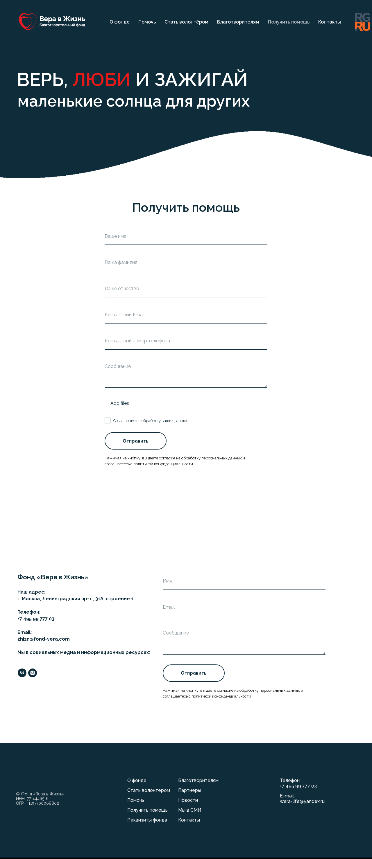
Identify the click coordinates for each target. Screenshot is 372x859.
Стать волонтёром (186, 22)
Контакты (329, 22)
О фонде (120, 22)
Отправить (136, 441)
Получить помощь (289, 22)
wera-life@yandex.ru (302, 801)
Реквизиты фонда (147, 820)
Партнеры (189, 790)
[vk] (22, 672)
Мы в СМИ (189, 810)
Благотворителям (238, 22)
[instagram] (32, 672)
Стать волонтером (148, 790)
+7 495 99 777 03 (298, 786)
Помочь (147, 22)
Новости (188, 800)
